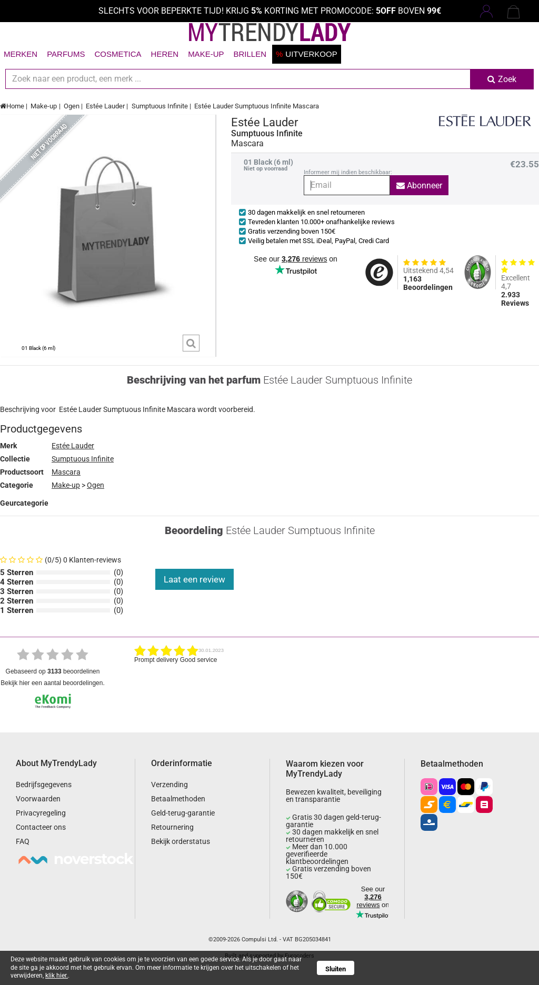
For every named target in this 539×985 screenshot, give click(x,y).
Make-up (206, 53)
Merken (20, 53)
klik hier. (56, 975)
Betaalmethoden (178, 799)
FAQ (22, 841)
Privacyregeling (41, 813)
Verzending (169, 784)
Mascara (66, 472)
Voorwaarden (38, 799)
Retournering (172, 827)
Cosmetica (117, 53)
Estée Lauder (105, 106)
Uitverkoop (306, 53)
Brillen (249, 53)
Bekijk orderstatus (180, 841)
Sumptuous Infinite (160, 106)
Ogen (71, 106)
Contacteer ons (41, 827)
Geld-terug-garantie (183, 813)
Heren (165, 53)
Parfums (66, 53)
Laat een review (194, 579)
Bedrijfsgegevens (44, 784)
